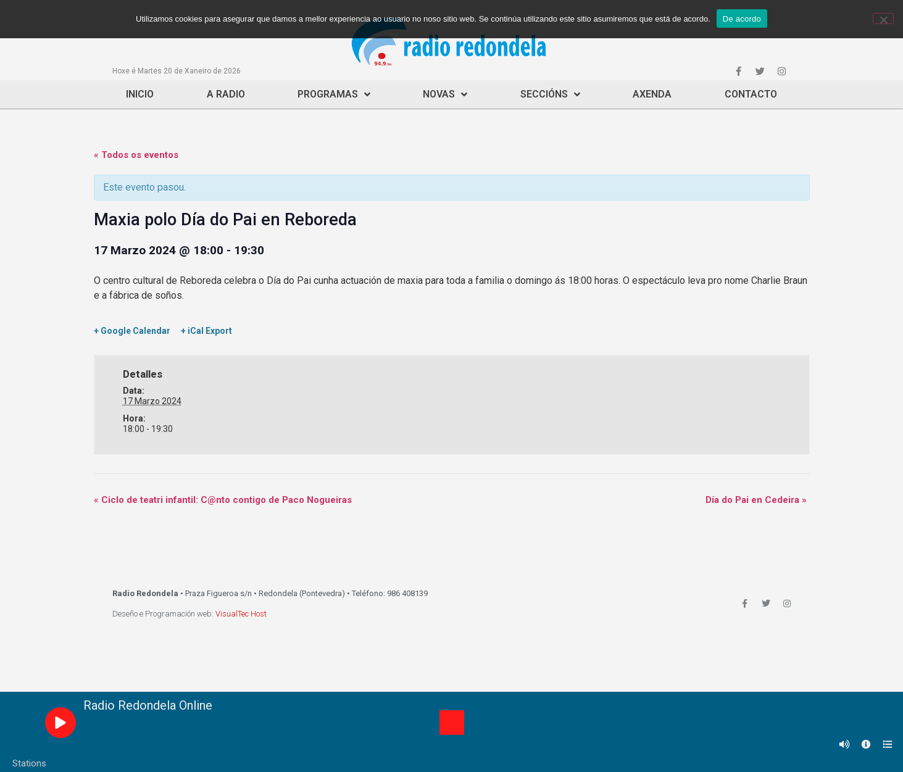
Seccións (550, 94)
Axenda (652, 94)
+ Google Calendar (132, 331)
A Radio (226, 94)
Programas (334, 94)
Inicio (140, 94)
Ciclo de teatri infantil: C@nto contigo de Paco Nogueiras (223, 499)
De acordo (742, 18)
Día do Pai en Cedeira (756, 499)
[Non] (883, 18)
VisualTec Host (241, 613)
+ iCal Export (206, 331)
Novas (445, 94)
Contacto (751, 94)
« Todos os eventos (136, 154)
